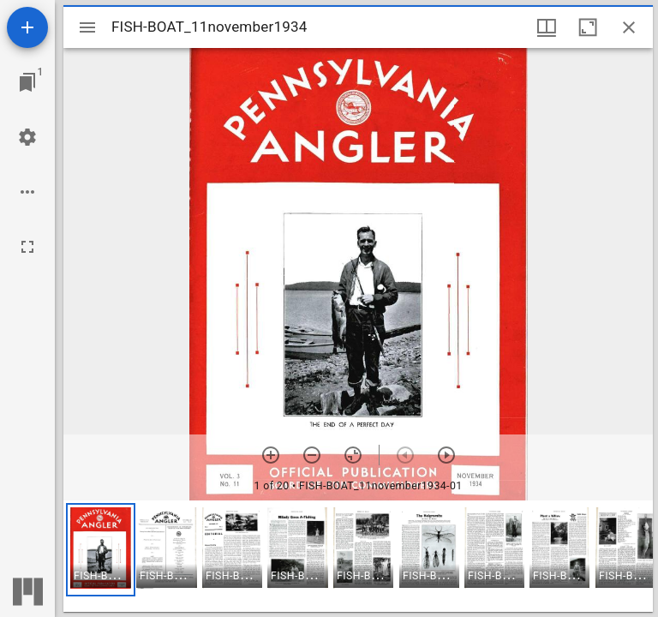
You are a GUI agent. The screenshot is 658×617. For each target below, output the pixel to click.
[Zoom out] (311, 455)
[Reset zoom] (353, 455)
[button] (100, 549)
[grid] (358, 556)
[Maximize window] (587, 27)
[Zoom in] (270, 455)
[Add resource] (27, 27)
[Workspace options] (27, 192)
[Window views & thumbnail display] (546, 27)
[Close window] (628, 27)
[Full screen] (27, 246)
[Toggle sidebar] (87, 27)
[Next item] (446, 455)
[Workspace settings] (27, 137)
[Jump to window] (27, 82)
